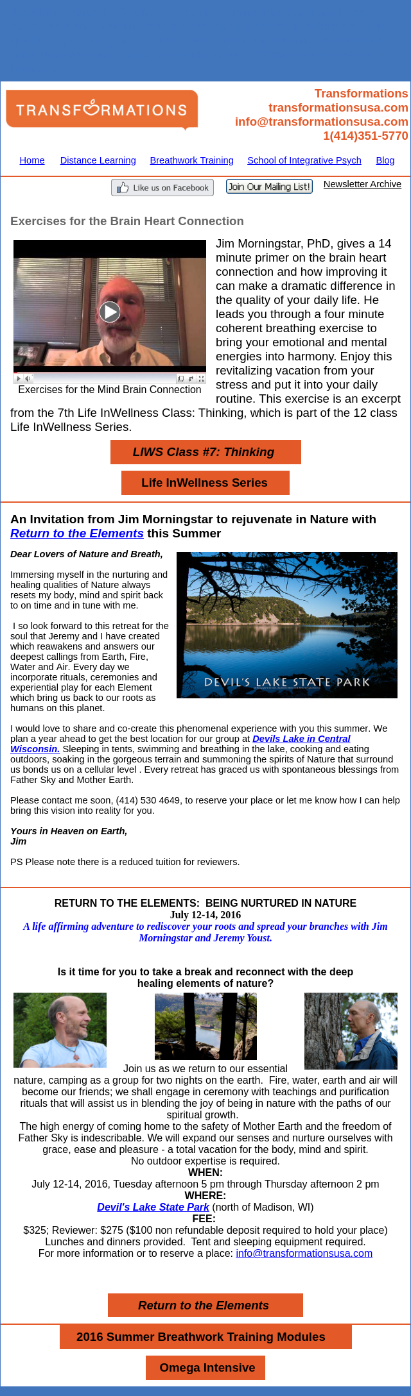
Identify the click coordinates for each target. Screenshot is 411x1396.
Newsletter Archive (362, 184)
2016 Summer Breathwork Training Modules (201, 1336)
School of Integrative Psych (304, 160)
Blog (385, 160)
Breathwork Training (191, 160)
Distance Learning (98, 160)
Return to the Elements (77, 533)
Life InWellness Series (204, 482)
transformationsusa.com (338, 107)
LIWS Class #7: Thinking (204, 451)
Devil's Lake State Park (153, 1207)
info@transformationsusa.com (321, 121)
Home (32, 160)
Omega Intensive (207, 1367)
